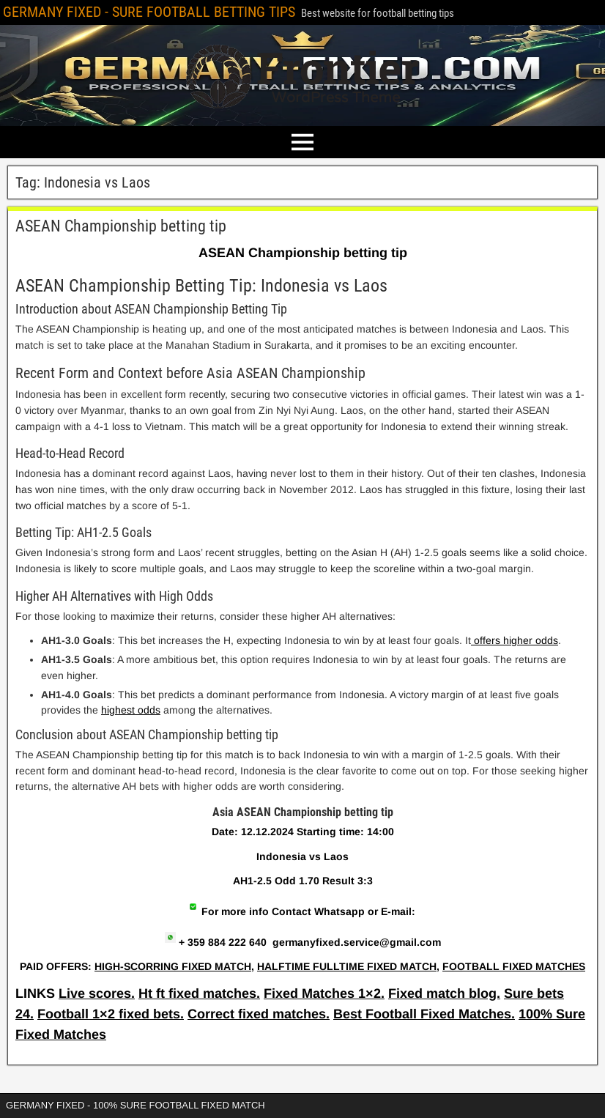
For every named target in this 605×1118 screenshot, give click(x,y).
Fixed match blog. (444, 993)
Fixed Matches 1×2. (324, 993)
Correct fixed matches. (259, 1014)
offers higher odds (514, 640)
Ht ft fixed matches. (199, 993)
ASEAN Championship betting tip (120, 226)
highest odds (130, 710)
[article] (302, 877)
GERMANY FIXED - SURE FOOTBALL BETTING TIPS (149, 12)
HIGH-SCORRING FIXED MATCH (172, 966)
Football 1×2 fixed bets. (110, 1014)
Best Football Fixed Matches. (424, 1014)
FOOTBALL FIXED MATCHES (513, 966)
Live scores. (97, 993)
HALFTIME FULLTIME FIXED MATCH (347, 966)
